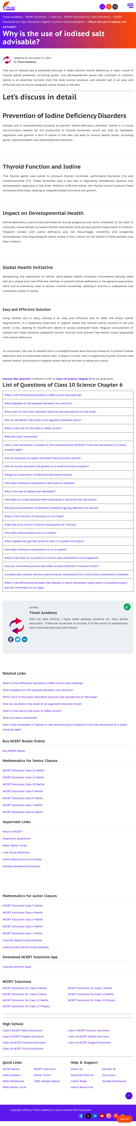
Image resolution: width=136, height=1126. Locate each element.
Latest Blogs (79, 1086)
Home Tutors (42, 1080)
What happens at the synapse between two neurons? (39, 403)
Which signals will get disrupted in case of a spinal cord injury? (45, 541)
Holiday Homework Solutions (21, 871)
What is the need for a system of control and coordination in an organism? (53, 558)
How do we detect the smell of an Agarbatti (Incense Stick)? (44, 420)
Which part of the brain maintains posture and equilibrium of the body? (51, 411)
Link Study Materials (16, 857)
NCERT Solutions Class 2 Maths (23, 931)
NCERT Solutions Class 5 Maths (23, 910)
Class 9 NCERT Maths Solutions (23, 1035)
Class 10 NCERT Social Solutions (23, 1053)
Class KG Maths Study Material (22, 945)
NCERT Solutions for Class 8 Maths (25, 999)
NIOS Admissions (13, 1086)
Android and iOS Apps (17, 971)
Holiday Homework (114, 1086)
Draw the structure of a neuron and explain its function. (41, 524)
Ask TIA (124, 1119)
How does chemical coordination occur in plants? (36, 549)
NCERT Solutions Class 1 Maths (23, 938)
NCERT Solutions (45, 1073)
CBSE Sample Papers (47, 1086)
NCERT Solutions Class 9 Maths (23, 796)
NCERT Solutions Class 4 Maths (23, 917)
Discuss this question (17, 378)
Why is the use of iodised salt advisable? (30, 491)
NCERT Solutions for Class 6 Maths (25, 993)
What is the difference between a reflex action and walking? (44, 395)
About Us (77, 1073)
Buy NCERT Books (14, 755)
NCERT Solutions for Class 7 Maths (90, 993)
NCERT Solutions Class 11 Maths (23, 782)
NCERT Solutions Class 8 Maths (23, 803)
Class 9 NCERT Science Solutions (89, 1035)
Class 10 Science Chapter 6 (73, 378)
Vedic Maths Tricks (15, 850)
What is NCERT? (13, 836)
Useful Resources (82, 1092)
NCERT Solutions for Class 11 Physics (92, 1005)
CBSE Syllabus (12, 1080)
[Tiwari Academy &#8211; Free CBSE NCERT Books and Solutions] (9, 5)
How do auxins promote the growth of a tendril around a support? (48, 466)
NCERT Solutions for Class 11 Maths (91, 999)
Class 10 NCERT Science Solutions (24, 1047)
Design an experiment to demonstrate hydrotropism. (39, 474)
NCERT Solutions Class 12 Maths (23, 775)
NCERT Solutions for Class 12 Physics (26, 1011)
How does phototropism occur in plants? (31, 532)
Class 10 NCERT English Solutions (89, 1047)
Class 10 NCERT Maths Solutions (89, 1041)
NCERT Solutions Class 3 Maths (23, 924)
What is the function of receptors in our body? (34, 516)
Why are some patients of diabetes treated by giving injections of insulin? (52, 508)
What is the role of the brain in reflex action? (34, 428)
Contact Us (109, 1073)
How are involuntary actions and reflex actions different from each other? (53, 566)
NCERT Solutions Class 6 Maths (23, 816)
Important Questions (16, 843)
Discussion (109, 1080)
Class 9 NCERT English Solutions (23, 1041)
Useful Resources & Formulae (22, 864)
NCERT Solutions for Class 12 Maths (26, 1005)
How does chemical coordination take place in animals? (40, 483)
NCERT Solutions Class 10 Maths (23, 789)
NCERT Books (11, 1073)
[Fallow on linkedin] (24, 644)
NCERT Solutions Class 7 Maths (22, 810)
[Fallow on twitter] (18, 644)
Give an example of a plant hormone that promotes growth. (43, 458)
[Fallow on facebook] (11, 644)
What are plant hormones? (21, 436)
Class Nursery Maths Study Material (26, 952)
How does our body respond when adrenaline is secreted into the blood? (52, 499)
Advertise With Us (82, 1080)
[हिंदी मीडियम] (102, 7)
